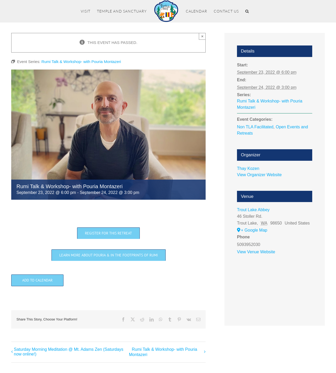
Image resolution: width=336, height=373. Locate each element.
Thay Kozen (248, 168)
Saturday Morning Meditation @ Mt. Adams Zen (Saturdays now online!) (68, 351)
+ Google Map (254, 230)
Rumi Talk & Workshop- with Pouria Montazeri (163, 352)
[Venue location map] (274, 283)
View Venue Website (256, 252)
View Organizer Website (259, 175)
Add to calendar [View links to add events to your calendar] (37, 280)
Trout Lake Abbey (253, 210)
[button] (247, 11)
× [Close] (202, 36)
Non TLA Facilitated (255, 127)
